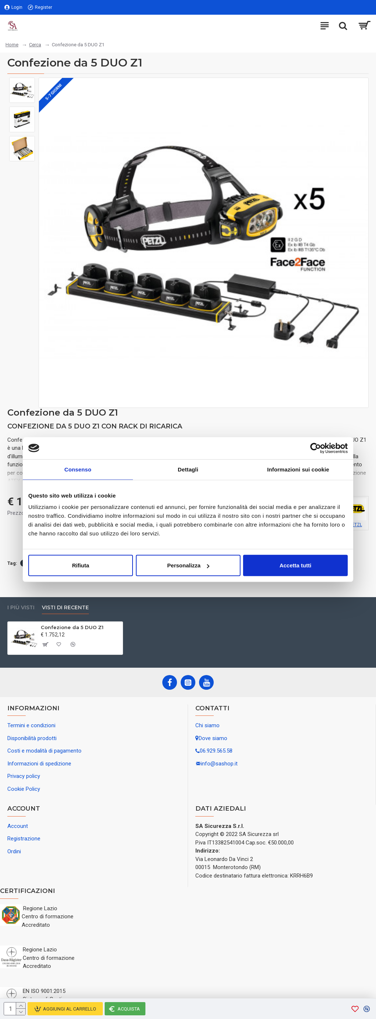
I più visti (21, 607)
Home (12, 44)
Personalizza (188, 565)
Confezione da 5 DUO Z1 (72, 627)
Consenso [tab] (77, 469)
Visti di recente (65, 607)
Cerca (35, 44)
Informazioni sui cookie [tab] (298, 469)
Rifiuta (80, 565)
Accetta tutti (295, 565)
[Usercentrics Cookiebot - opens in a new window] (315, 447)
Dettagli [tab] (188, 469)
